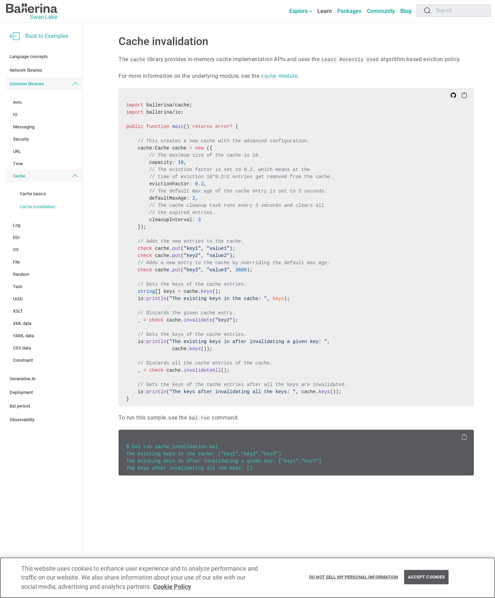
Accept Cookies (426, 577)
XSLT (18, 311)
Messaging (24, 126)
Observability (22, 419)
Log (16, 225)
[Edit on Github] (453, 95)
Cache (19, 176)
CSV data (22, 348)
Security (21, 139)
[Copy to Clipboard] (464, 95)
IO (15, 114)
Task (18, 286)
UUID (18, 298)
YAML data (23, 335)
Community (381, 11)
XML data (22, 323)
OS (16, 249)
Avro (17, 102)
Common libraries (27, 83)
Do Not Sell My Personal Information (353, 577)
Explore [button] (298, 11)
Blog (405, 11)
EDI (16, 237)
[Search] (454, 10)
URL (17, 151)
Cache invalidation (37, 206)
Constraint (23, 360)
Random (21, 274)
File (16, 262)
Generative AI (23, 378)
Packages (349, 11)
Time (18, 163)
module (279, 76)
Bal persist (20, 406)
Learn (324, 11)
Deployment (21, 392)
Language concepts (29, 56)
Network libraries (26, 70)
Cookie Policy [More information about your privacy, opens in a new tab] (172, 586)
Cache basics (33, 193)
